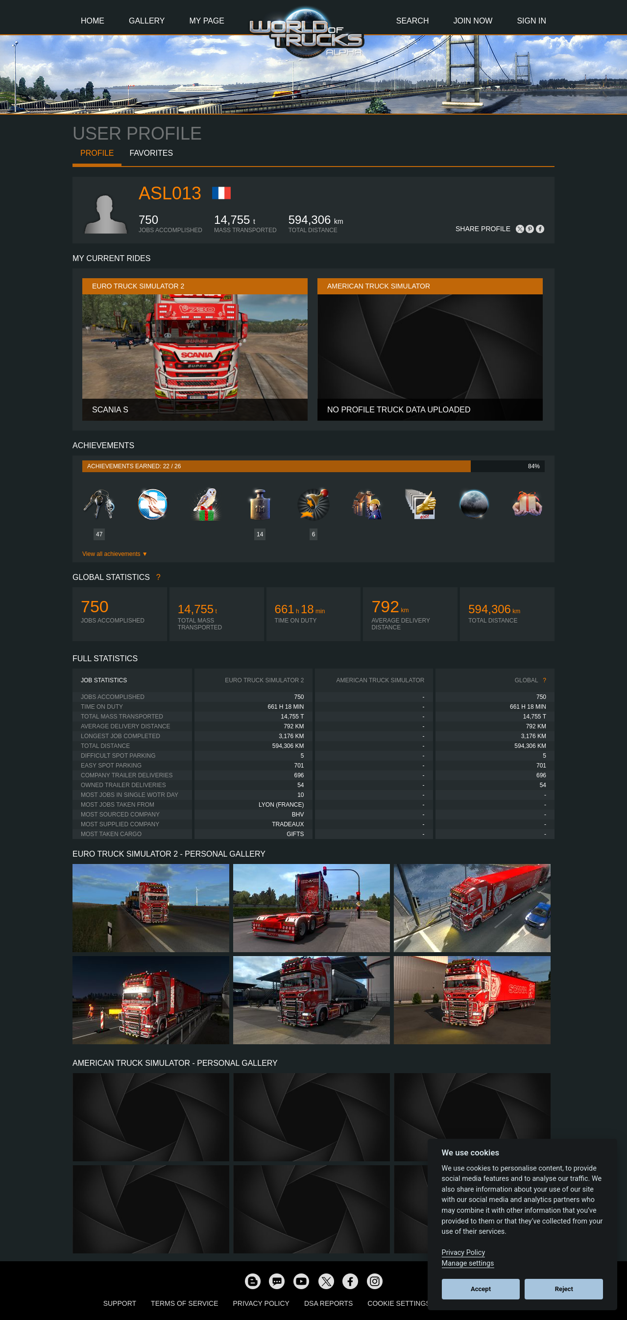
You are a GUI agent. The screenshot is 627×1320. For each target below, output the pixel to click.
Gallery (147, 21)
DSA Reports (328, 1303)
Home (92, 21)
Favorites (151, 153)
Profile (97, 153)
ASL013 (170, 193)
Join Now (472, 21)
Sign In (531, 21)
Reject (564, 1289)
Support (119, 1303)
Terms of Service (184, 1303)
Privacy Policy (261, 1303)
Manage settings (468, 1263)
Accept (481, 1289)
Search (412, 21)
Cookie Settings (398, 1303)
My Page (207, 21)
